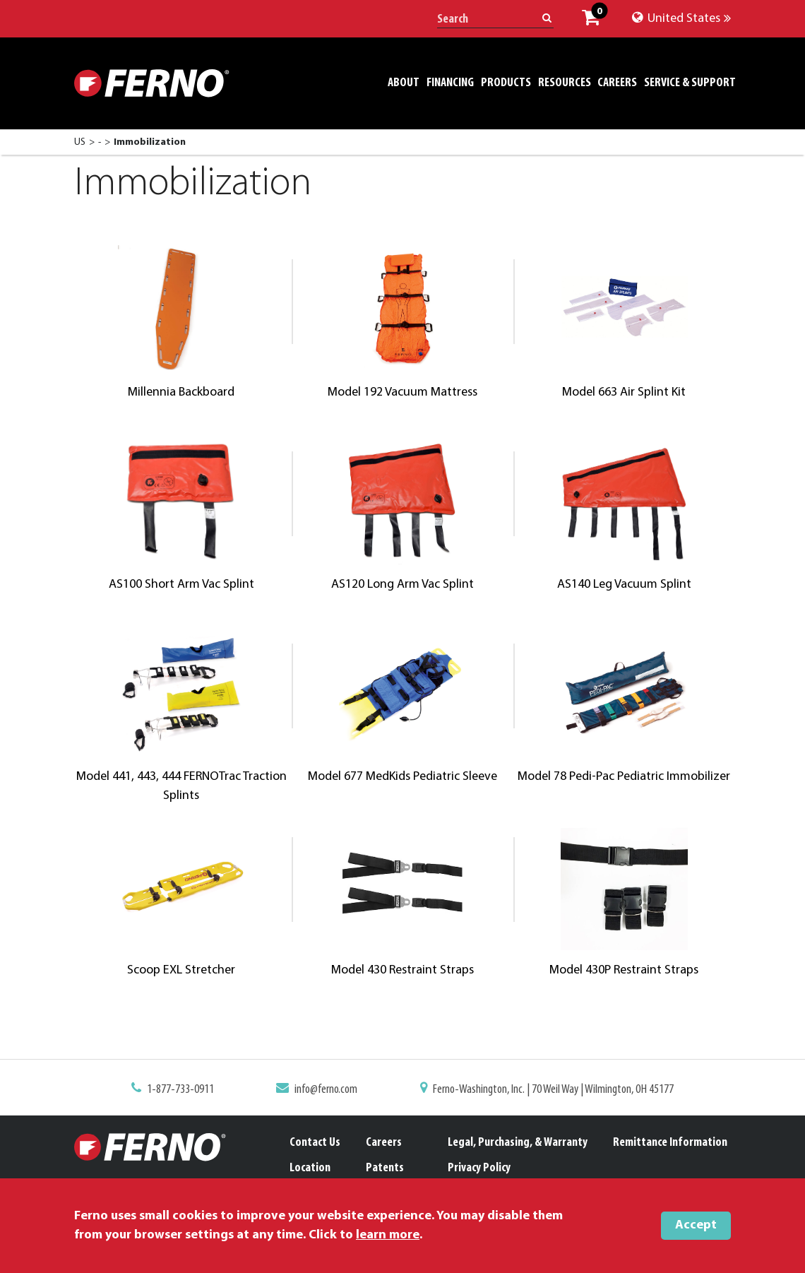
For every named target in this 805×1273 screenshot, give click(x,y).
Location (310, 1168)
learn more (387, 1235)
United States (681, 18)
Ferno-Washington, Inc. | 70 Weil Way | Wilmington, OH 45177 (545, 1090)
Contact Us (315, 1142)
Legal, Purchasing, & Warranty (518, 1142)
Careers (384, 1142)
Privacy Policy (479, 1168)
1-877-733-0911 (193, 1090)
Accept (696, 1225)
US (79, 142)
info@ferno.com (330, 1090)
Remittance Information (670, 1142)
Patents (385, 1168)
